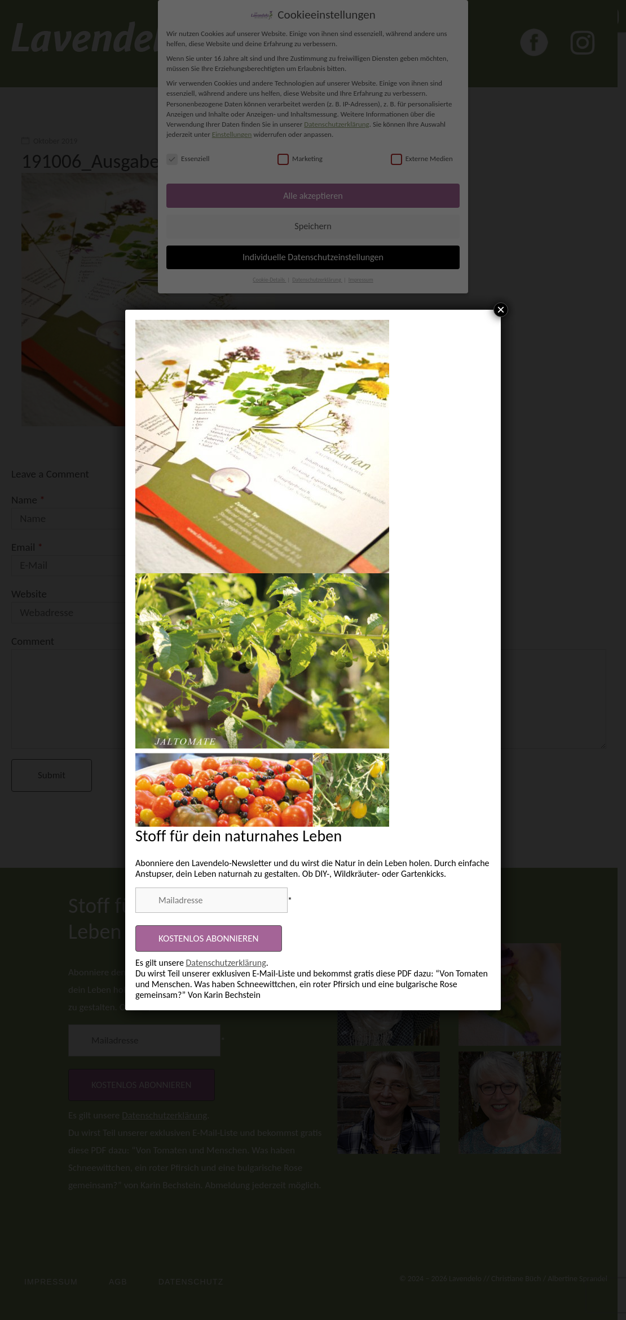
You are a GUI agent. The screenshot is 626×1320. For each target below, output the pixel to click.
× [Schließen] (501, 309)
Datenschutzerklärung (226, 962)
